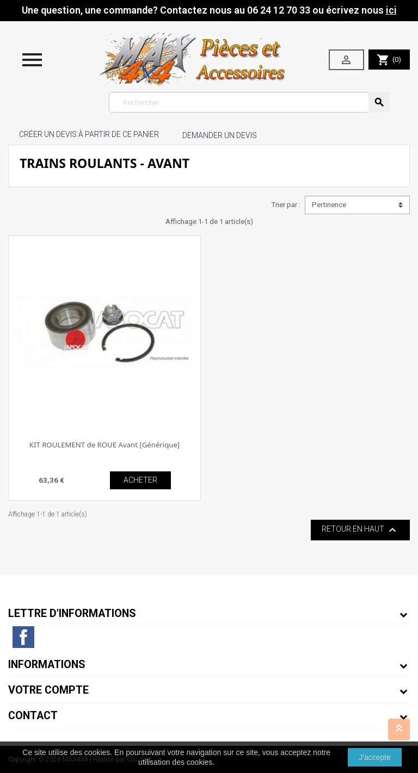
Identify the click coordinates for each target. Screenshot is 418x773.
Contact (33, 715)
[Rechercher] (249, 102)
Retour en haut (360, 530)
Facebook (23, 637)
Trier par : (285, 205)
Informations (46, 664)
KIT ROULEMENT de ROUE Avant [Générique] (104, 445)
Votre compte (48, 690)
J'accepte (375, 757)
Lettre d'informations (72, 613)
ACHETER (140, 480)
